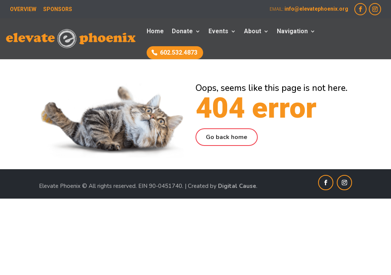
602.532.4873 (178, 52)
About (252, 32)
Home (155, 32)
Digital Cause (237, 186)
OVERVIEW (23, 9)
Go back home (226, 137)
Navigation (292, 32)
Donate (182, 32)
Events (218, 32)
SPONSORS (57, 9)
